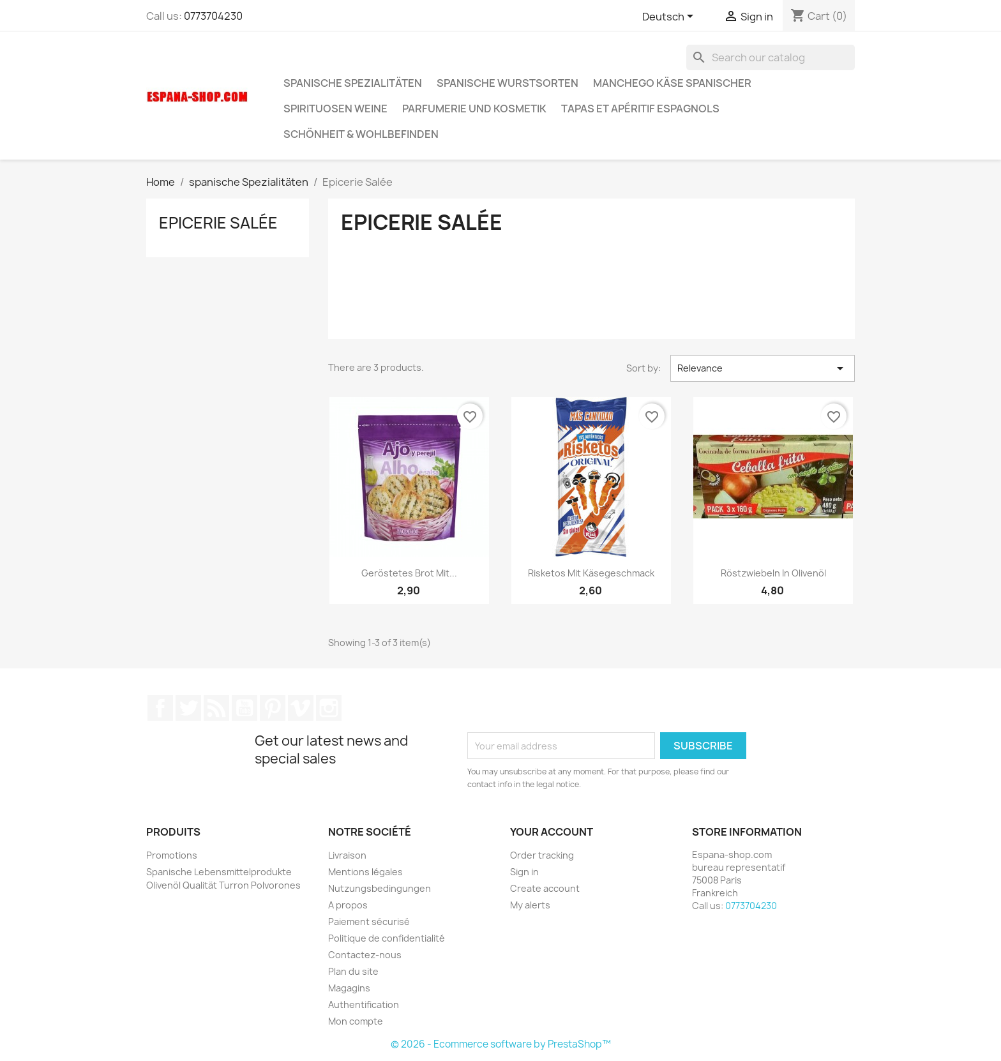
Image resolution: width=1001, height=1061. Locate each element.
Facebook (160, 708)
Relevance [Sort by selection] (762, 368)
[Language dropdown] (670, 17)
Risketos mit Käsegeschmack (591, 573)
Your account (551, 832)
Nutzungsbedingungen (379, 888)
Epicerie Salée (218, 223)
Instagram (329, 708)
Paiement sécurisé (369, 921)
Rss (216, 708)
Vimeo (300, 708)
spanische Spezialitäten (352, 83)
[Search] (770, 57)
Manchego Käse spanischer (672, 83)
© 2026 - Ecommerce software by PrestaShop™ (501, 1044)
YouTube (244, 708)
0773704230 (213, 16)
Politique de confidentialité (386, 938)
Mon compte (355, 1021)
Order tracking (542, 855)
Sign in (524, 872)
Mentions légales (365, 872)
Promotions (171, 855)
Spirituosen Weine (335, 109)
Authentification (363, 1004)
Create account (545, 888)
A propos (348, 905)
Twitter (188, 708)
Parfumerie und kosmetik (474, 109)
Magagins (349, 988)
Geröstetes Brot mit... (409, 573)
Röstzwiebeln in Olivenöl (773, 573)
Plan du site (353, 971)
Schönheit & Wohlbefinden (361, 134)
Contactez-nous (365, 955)
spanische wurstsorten (507, 83)
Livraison (347, 855)
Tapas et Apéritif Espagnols (640, 109)
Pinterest (272, 708)
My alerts (530, 905)
